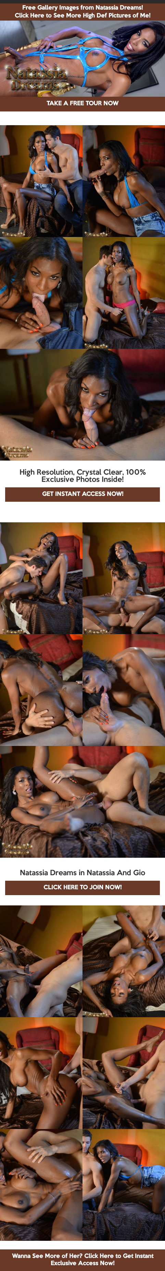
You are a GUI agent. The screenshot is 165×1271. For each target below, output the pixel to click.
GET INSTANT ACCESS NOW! (82, 494)
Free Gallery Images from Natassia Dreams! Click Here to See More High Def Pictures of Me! (82, 12)
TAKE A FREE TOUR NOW (82, 103)
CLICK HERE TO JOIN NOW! (82, 887)
